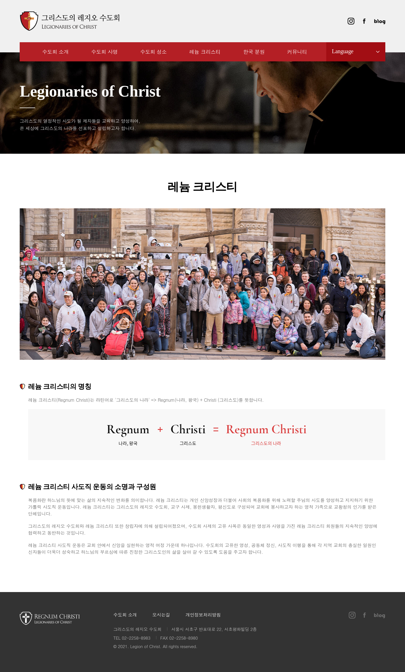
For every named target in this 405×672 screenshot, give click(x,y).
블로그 (379, 21)
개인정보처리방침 (203, 615)
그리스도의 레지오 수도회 (69, 21)
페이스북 (364, 21)
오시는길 (161, 615)
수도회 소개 (125, 615)
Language (342, 51)
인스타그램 (351, 21)
